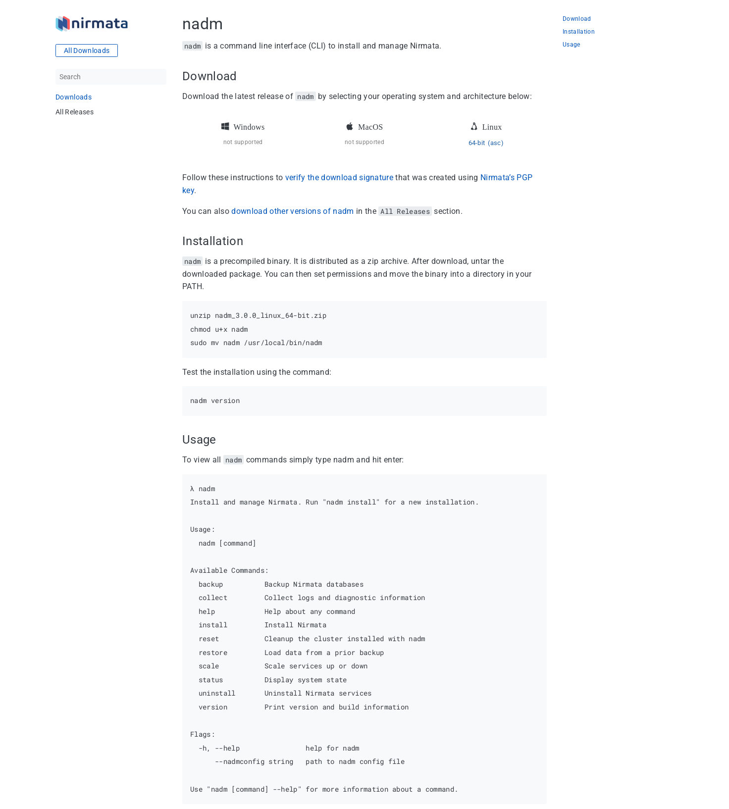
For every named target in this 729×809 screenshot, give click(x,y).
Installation (579, 32)
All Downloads (86, 50)
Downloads (73, 97)
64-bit (477, 143)
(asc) (496, 143)
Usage (571, 45)
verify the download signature (339, 177)
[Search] (110, 77)
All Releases (74, 112)
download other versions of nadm (292, 211)
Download (577, 19)
